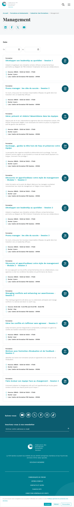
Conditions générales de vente (37, 493)
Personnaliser (66, 504)
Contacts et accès (37, 485)
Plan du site (37, 489)
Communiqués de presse (37, 477)
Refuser (56, 504)
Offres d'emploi (37, 481)
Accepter (47, 504)
